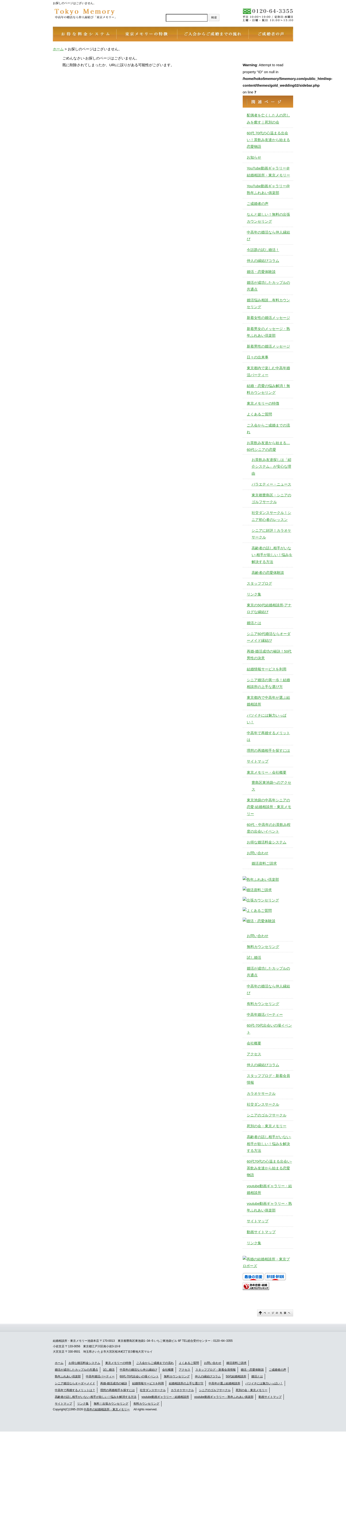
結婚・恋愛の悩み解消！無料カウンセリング (268, 389)
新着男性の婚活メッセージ (268, 346)
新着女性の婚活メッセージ (268, 318)
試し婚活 (254, 957)
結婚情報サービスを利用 (266, 669)
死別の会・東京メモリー (266, 1126)
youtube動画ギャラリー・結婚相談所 (269, 1189)
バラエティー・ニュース (271, 484)
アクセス (254, 1054)
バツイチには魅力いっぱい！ (266, 718)
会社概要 (254, 1043)
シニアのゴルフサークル (266, 1115)
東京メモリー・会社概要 (266, 772)
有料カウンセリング (263, 1004)
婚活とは (254, 623)
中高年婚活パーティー (265, 1014)
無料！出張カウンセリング (111, 1403)
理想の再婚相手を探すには (268, 750)
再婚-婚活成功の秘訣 (113, 1383)
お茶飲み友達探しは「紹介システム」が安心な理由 (271, 466)
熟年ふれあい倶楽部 (68, 1376)
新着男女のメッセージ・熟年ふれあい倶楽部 (268, 332)
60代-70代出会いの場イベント (269, 1028)
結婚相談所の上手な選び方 (186, 1383)
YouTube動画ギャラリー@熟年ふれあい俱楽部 (268, 189)
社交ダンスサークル (263, 1104)
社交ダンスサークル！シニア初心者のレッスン (271, 516)
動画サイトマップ (261, 1232)
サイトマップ (257, 761)
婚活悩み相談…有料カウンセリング (268, 303)
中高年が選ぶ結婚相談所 (224, 1383)
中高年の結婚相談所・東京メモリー (107, 1409)
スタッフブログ (259, 583)
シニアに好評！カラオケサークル (271, 533)
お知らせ (254, 157)
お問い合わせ (257, 853)
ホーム (59, 1363)
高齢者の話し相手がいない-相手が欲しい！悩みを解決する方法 (272, 555)
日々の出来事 (257, 357)
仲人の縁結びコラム (263, 261)
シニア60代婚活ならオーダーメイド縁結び (268, 637)
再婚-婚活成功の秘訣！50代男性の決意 (269, 654)
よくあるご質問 (259, 414)
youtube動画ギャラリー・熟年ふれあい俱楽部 (269, 1206)
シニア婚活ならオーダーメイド (75, 1383)
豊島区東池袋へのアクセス (271, 785)
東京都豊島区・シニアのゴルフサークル (271, 498)
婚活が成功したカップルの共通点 (268, 285)
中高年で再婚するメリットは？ (75, 1390)
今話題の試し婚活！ (263, 250)
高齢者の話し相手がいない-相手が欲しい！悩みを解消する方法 (95, 1397)
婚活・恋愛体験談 (261, 272)
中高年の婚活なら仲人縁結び (268, 235)
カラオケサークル (261, 1093)
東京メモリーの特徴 (263, 403)
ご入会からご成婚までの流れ (268, 428)
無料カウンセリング (263, 947)
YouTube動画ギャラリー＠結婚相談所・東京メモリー (268, 171)
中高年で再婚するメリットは (268, 736)
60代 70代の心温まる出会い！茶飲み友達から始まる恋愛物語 (268, 140)
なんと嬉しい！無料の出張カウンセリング (268, 217)
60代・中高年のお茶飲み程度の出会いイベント (268, 828)
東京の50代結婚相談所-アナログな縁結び (269, 608)
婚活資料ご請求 (264, 863)
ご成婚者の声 (257, 203)
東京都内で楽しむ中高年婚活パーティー (268, 371)
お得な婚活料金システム (266, 842)
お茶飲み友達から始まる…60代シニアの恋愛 (268, 446)
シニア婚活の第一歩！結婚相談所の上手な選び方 (268, 683)
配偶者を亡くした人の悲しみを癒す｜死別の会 (268, 118)
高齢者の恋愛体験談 (268, 572)
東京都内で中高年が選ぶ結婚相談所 (268, 700)
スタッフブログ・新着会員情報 (268, 1079)
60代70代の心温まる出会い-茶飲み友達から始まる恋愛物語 (269, 1168)
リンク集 (254, 594)
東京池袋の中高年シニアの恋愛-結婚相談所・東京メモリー (269, 807)
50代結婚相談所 (236, 1376)
